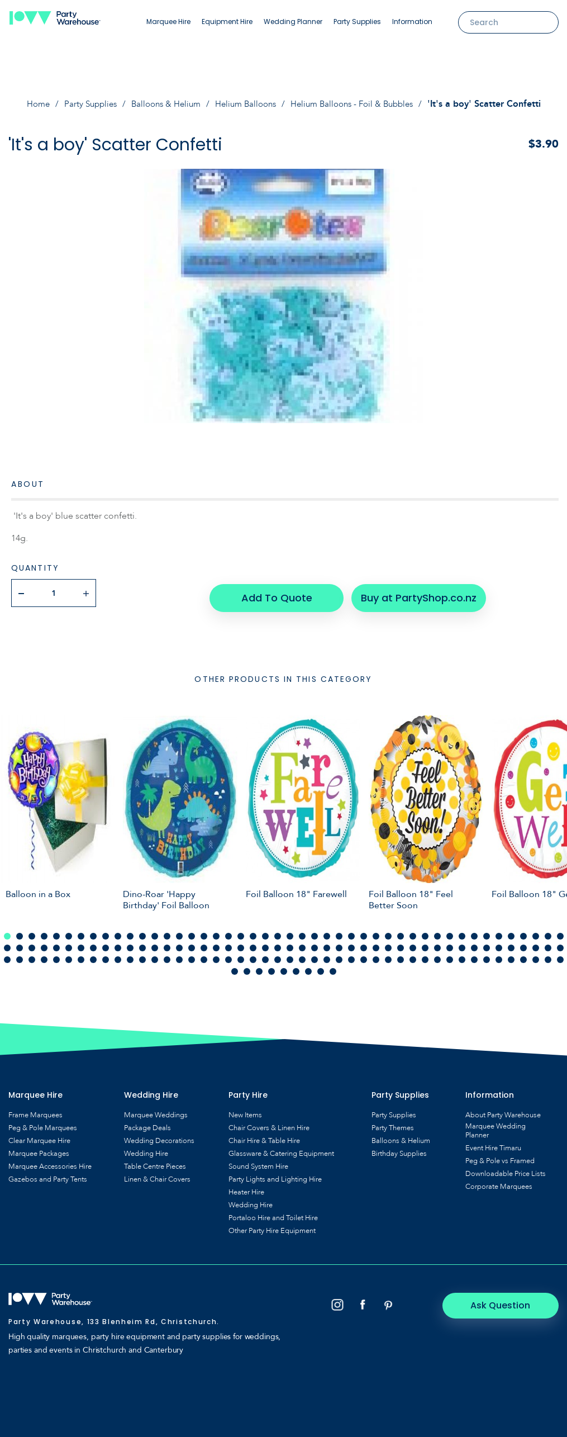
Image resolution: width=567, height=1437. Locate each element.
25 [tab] (302, 931)
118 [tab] (314, 954)
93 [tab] (7, 954)
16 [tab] (191, 931)
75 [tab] (351, 943)
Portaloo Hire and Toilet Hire (273, 1212)
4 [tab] (44, 931)
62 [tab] (191, 943)
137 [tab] (548, 954)
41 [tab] (498, 931)
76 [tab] (363, 943)
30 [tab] (363, 931)
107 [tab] (179, 954)
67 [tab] (253, 943)
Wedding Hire (146, 1148)
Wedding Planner (293, 21)
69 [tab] (277, 943)
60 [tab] (167, 943)
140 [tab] (247, 966)
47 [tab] (7, 943)
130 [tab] (462, 954)
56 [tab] (118, 943)
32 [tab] (388, 931)
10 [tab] (118, 931)
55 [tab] (105, 943)
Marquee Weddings (156, 1110)
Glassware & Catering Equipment (281, 1148)
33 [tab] (400, 931)
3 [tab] (31, 931)
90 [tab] (535, 943)
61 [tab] (179, 943)
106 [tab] (167, 954)
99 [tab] (81, 954)
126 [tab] (412, 954)
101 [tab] (105, 954)
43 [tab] (523, 931)
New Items (245, 1110)
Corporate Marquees (498, 1181)
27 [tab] (326, 931)
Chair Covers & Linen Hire (268, 1122)
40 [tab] (486, 931)
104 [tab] (142, 954)
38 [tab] (462, 931)
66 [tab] (240, 943)
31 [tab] (376, 931)
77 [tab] (376, 943)
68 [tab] (265, 943)
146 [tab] (320, 966)
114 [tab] (265, 954)
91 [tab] (548, 943)
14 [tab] (167, 931)
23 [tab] (277, 931)
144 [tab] (296, 966)
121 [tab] (351, 954)
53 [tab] (81, 943)
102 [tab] (118, 954)
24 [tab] (290, 931)
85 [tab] (474, 943)
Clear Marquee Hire (39, 1135)
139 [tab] (234, 966)
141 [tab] (259, 966)
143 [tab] (283, 966)
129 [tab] (449, 954)
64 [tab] (216, 943)
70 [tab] (290, 943)
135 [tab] (523, 954)
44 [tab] (535, 931)
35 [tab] (425, 931)
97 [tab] (56, 954)
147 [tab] (333, 966)
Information (412, 21)
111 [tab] (228, 954)
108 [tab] (191, 954)
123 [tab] (376, 954)
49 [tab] (31, 943)
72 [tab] (314, 943)
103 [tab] (130, 954)
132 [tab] (486, 954)
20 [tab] (240, 931)
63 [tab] (204, 943)
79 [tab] (400, 943)
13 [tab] (154, 931)
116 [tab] (290, 954)
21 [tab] (253, 931)
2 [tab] (19, 931)
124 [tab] (388, 954)
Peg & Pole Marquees (42, 1122)
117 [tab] (302, 954)
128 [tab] (437, 954)
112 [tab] (240, 954)
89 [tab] (523, 943)
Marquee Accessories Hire (50, 1161)
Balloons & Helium (161, 104)
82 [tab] (437, 943)
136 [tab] (535, 954)
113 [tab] (253, 954)
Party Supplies (357, 21)
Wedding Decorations (159, 1135)
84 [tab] (462, 943)
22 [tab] (265, 931)
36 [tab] (437, 931)
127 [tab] (425, 954)
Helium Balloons (246, 104)
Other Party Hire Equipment (272, 1225)
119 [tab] (326, 954)
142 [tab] (271, 966)
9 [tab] (105, 931)
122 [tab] (363, 954)
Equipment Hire (227, 21)
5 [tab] (56, 931)
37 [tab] (449, 931)
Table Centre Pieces (155, 1161)
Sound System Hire (258, 1161)
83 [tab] (449, 943)
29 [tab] (351, 931)
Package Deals (147, 1122)
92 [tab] (560, 943)
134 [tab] (511, 954)
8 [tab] (93, 931)
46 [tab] (560, 931)
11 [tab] (130, 931)
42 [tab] (511, 931)
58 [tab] (142, 943)
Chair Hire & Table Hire (264, 1135)
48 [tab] (19, 943)
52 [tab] (68, 943)
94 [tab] (19, 954)
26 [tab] (314, 931)
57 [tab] (130, 943)
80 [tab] (412, 943)
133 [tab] (498, 954)
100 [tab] (93, 954)
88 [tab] (511, 943)
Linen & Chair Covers (157, 1174)
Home (26, 104)
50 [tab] (44, 943)
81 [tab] (425, 943)
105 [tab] (154, 954)
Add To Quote (275, 593)
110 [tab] (216, 954)
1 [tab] (7, 931)
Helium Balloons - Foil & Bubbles (359, 104)
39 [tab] (474, 931)
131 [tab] (474, 954)
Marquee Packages (38, 1148)
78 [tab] (388, 943)
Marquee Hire (168, 21)
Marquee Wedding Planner (495, 1126)
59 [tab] (154, 943)
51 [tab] (56, 943)
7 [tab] (81, 931)
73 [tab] (326, 943)
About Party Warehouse (503, 1110)
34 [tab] (412, 931)
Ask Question (511, 1299)
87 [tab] (498, 943)
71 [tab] (302, 943)
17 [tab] (204, 931)
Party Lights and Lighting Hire (275, 1174)
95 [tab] (31, 954)
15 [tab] (179, 931)
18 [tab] (216, 931)
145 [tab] (308, 966)
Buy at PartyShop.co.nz (413, 593)
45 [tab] (548, 931)
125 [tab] (400, 954)
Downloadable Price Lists (505, 1168)
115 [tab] (277, 954)
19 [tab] (228, 931)
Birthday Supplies (399, 1148)
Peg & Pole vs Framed (500, 1155)
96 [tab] (44, 954)
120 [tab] (339, 954)
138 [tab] (560, 954)
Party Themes (392, 1122)
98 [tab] (68, 954)
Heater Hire (246, 1187)
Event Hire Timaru (493, 1143)
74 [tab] (339, 943)
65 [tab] (228, 943)
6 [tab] (68, 931)
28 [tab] (339, 931)
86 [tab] (486, 943)
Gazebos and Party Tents (47, 1174)
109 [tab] (204, 954)
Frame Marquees (35, 1110)
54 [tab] (93, 943)
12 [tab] (142, 931)
